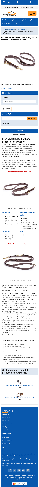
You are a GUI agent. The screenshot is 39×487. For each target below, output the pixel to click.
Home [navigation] (4, 29)
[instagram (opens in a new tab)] (28, 470)
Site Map (4, 427)
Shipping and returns (19, 134)
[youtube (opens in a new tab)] (23, 470)
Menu (6, 2)
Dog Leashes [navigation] (11, 29)
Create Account (6, 443)
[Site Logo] (10, 13)
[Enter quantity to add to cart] (14, 118)
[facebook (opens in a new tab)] (10, 470)
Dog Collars (24, 20)
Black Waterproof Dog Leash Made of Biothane (19, 385)
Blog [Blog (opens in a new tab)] (21, 24)
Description (19, 131)
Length (5, 97)
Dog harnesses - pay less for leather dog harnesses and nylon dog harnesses (19, 464)
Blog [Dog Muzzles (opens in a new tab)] (3, 451)
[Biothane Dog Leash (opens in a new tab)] (19, 262)
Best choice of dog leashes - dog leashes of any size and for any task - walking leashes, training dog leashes (19, 455)
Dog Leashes (32, 20)
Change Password (7, 440)
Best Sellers (15, 24)
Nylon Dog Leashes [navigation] (21, 29)
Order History (5, 437)
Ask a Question (6, 88)
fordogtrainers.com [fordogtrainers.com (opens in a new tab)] (19, 479)
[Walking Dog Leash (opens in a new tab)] (19, 189)
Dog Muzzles (5, 20)
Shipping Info (5, 414)
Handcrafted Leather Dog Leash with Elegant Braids (19, 398)
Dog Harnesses (15, 20)
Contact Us (5, 430)
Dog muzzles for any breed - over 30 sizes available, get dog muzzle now (17, 459)
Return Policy (5, 420)
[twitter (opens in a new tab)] (14, 470)
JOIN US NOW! (6, 24)
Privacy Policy (6, 417)
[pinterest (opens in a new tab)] (19, 470)
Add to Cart (32, 118)
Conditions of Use (7, 424)
